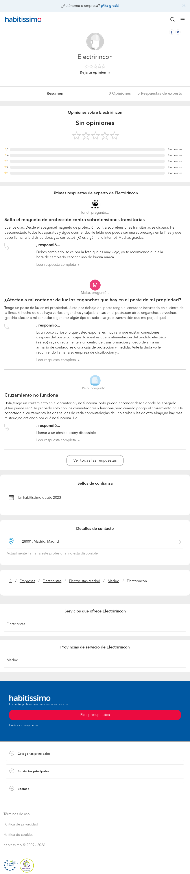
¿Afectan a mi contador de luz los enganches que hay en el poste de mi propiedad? (92, 300)
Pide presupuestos (95, 715)
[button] (95, 754)
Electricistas (52, 581)
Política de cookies (18, 835)
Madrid (113, 581)
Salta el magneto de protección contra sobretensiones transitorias (74, 220)
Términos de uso (17, 814)
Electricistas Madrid (84, 581)
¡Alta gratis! (110, 6)
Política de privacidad (21, 824)
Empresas (27, 581)
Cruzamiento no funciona (31, 395)
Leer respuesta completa (56, 265)
